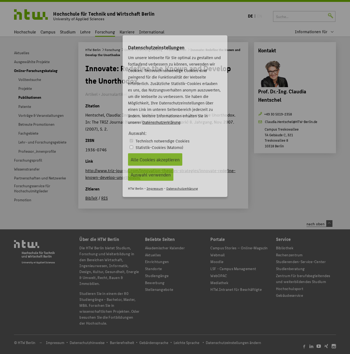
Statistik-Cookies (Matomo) (159, 147)
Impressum (155, 188)
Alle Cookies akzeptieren (155, 159)
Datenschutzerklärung (161, 122)
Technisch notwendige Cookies (163, 141)
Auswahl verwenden (151, 174)
